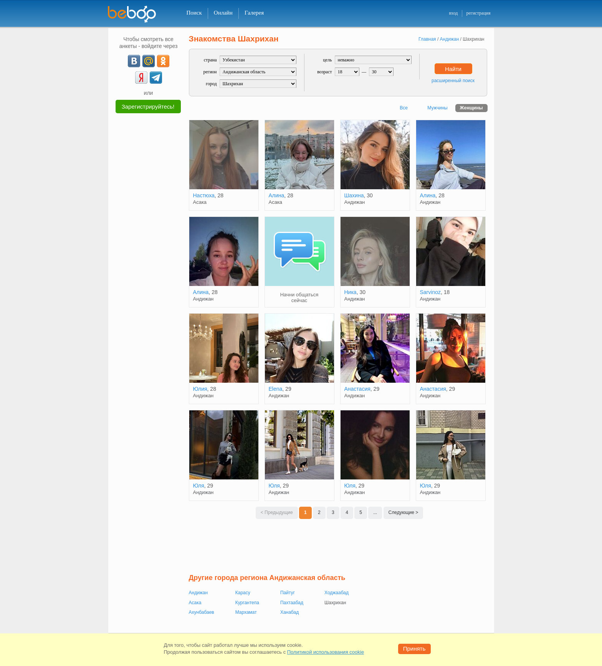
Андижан (198, 592)
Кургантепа (247, 602)
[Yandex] (141, 77)
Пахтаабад (291, 602)
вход (453, 13)
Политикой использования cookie (325, 652)
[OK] (163, 61)
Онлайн (223, 13)
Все (404, 108)
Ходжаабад (336, 592)
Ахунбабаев (201, 612)
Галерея (254, 13)
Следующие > (403, 512)
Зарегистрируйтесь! (148, 106)
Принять (414, 648)
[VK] (134, 61)
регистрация (478, 13)
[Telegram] (156, 77)
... (375, 512)
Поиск (194, 13)
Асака (195, 602)
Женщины (471, 108)
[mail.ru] (148, 61)
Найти (453, 69)
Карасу (242, 592)
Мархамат (246, 612)
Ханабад (289, 612)
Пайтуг (287, 592)
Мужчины (437, 108)
